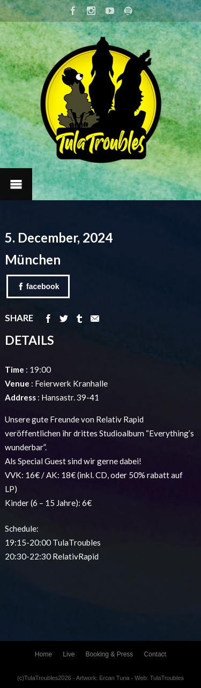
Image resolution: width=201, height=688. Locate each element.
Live (69, 654)
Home (43, 654)
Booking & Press (109, 654)
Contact (155, 654)
